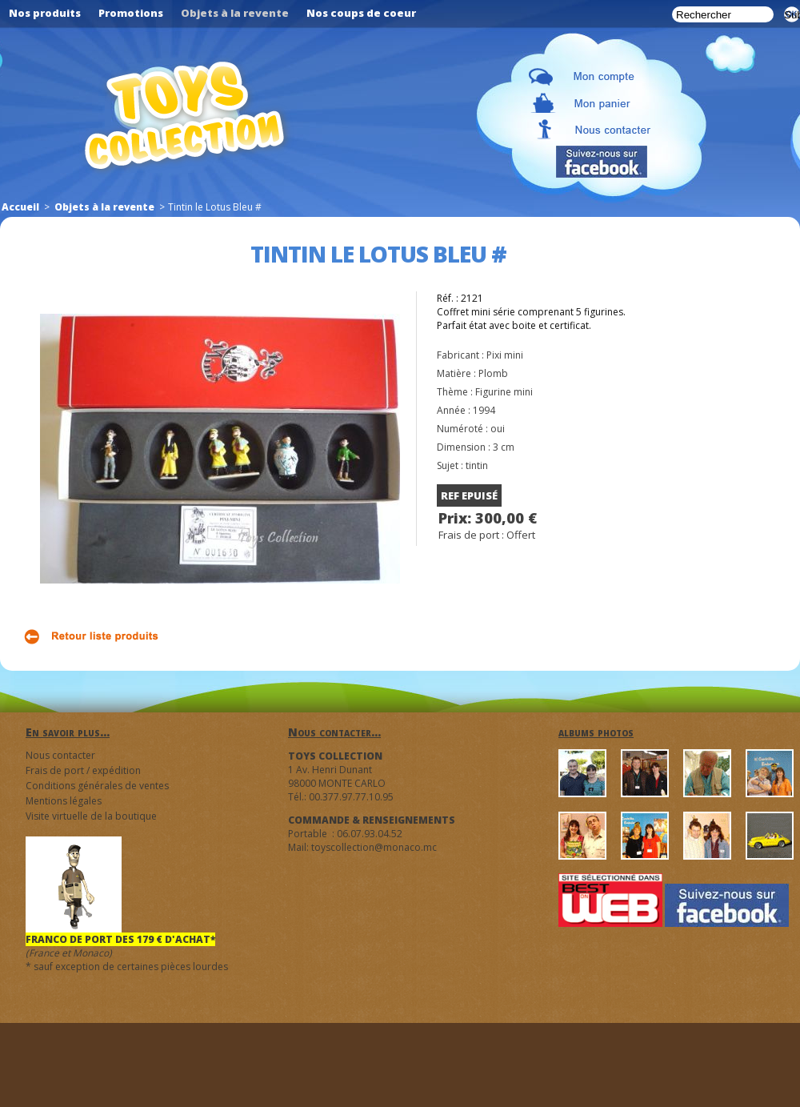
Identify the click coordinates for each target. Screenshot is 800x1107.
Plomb (493, 373)
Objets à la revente (104, 207)
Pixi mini (504, 355)
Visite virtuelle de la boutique (91, 816)
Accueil (20, 207)
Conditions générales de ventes (97, 785)
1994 (484, 410)
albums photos (596, 732)
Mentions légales (64, 801)
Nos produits (45, 13)
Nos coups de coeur (361, 13)
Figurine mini (504, 392)
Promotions (130, 13)
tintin (477, 465)
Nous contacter (60, 755)
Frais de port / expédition (83, 770)
